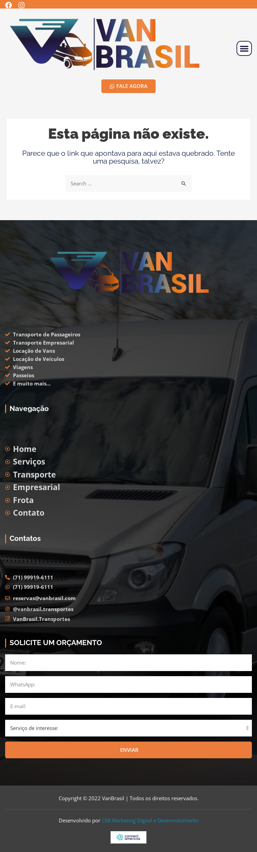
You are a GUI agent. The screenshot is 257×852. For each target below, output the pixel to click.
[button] (244, 48)
